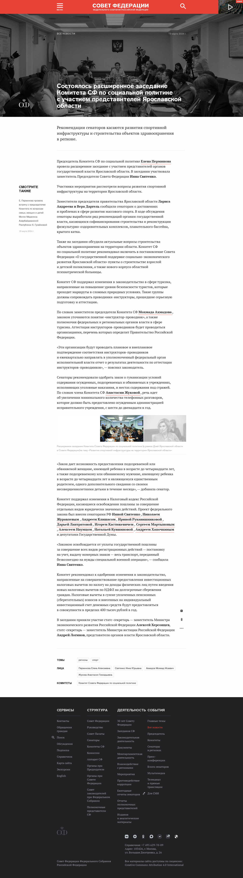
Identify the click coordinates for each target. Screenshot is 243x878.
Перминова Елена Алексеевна (94, 668)
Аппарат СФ (94, 759)
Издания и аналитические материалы (128, 818)
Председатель (156, 733)
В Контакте (181, 611)
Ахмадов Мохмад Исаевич (160, 668)
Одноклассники (181, 619)
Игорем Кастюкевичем (114, 524)
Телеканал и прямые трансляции (155, 783)
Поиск (61, 737)
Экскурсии (63, 769)
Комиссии (93, 753)
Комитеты (153, 740)
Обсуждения (65, 743)
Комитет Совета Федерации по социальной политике (107, 683)
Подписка (63, 750)
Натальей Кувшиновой (114, 529)
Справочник (64, 756)
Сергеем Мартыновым (155, 524)
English (61, 775)
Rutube (168, 836)
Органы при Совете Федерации (94, 779)
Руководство (95, 727)
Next (152, 429)
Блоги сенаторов (158, 766)
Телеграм (159, 836)
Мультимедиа (156, 773)
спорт (95, 659)
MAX (151, 836)
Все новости (66, 33)
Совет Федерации (98, 721)
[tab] (181, 621)
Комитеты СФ (95, 746)
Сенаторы (93, 740)
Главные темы (156, 721)
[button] (59, 7)
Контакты (63, 721)
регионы (83, 659)
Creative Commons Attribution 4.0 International (154, 865)
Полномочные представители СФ (96, 810)
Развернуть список (181, 628)
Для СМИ (153, 793)
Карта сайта (64, 763)
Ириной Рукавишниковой (140, 519)
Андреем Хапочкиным (155, 529)
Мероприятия (126, 774)
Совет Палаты (95, 733)
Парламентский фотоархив (176, 836)
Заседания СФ (126, 731)
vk (126, 836)
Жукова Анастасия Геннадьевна (95, 674)
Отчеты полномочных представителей (127, 804)
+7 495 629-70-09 (152, 845)
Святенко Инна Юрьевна (128, 668)
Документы (124, 747)
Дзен (135, 836)
